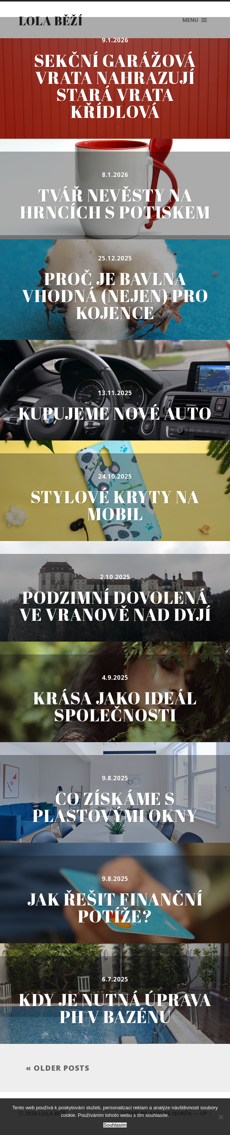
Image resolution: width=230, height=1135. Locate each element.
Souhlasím (114, 1125)
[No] (220, 1117)
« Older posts (57, 1068)
